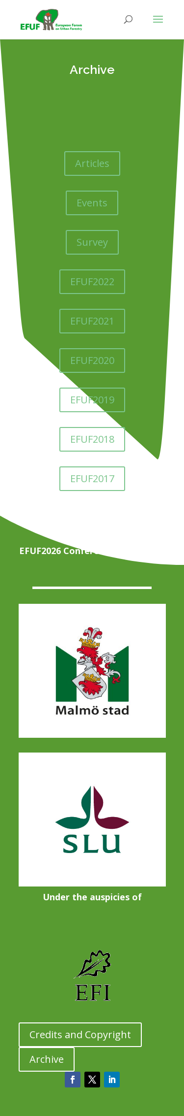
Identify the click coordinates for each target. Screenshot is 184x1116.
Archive (46, 1059)
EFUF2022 (92, 281)
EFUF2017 (92, 478)
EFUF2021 (92, 321)
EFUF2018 (92, 439)
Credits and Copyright (80, 1034)
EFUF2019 (92, 399)
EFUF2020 (92, 360)
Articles (92, 163)
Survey (92, 242)
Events (92, 202)
